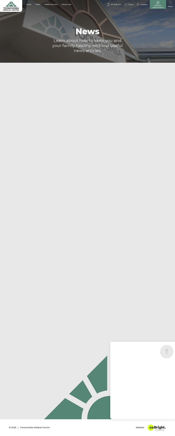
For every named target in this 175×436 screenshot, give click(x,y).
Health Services (51, 4)
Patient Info (66, 4)
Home (28, 4)
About (38, 4)
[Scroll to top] (166, 351)
